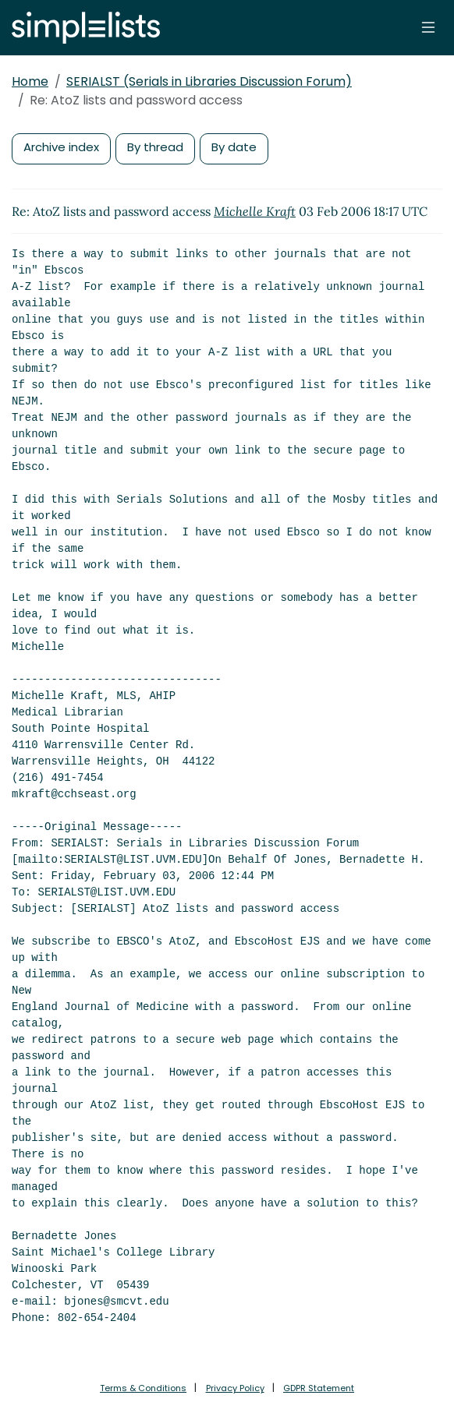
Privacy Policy (235, 1388)
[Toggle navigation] (428, 27)
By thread (155, 147)
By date (234, 147)
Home (30, 81)
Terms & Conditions (143, 1388)
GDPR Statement (318, 1388)
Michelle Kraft (255, 211)
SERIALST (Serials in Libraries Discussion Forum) (209, 81)
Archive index (61, 147)
